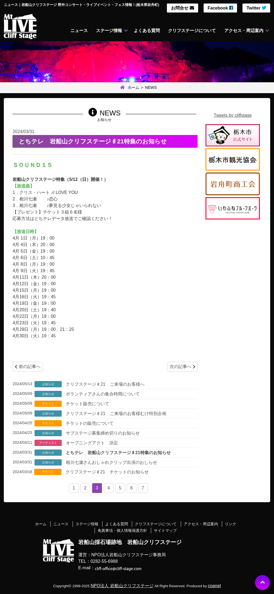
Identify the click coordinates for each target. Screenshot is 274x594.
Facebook (220, 8)
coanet (214, 585)
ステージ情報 (108, 31)
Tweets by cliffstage (233, 115)
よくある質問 (146, 31)
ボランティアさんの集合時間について (101, 394)
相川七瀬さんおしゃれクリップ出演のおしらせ (110, 462)
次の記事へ (182, 366)
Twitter (256, 8)
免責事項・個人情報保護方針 (122, 530)
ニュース (77, 31)
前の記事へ (27, 366)
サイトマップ (165, 530)
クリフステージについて (191, 31)
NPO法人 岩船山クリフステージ (122, 585)
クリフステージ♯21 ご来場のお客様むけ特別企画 (115, 413)
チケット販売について (86, 403)
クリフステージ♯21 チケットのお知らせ (106, 472)
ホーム (129, 87)
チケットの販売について (88, 423)
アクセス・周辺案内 (243, 31)
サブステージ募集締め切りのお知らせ (101, 433)
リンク (230, 524)
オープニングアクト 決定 (91, 443)
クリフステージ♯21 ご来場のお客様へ (104, 384)
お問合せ (182, 8)
